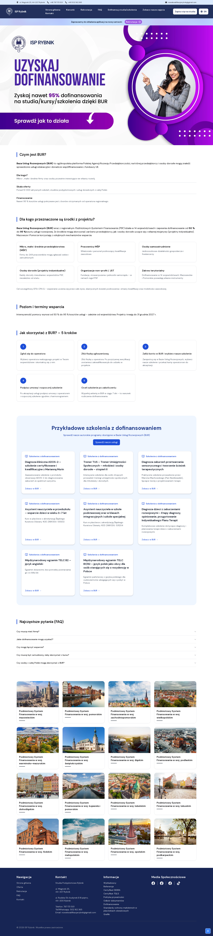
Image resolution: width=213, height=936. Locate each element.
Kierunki (70, 9)
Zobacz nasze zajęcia (154, 9)
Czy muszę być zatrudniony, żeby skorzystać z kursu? (106, 655)
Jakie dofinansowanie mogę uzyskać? (106, 639)
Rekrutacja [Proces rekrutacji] (133, 22)
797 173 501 (69, 906)
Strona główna (52, 9)
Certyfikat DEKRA (112, 890)
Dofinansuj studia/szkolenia (122, 9)
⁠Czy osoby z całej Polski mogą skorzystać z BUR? (106, 662)
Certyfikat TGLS (111, 893)
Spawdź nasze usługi (106, 442)
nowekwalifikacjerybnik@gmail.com (182, 2)
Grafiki (107, 914)
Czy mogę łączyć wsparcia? (106, 647)
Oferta (20, 887)
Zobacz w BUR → (33, 488)
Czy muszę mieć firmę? (106, 631)
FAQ (100, 9)
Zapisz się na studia (185, 11)
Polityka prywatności (114, 897)
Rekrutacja (86, 9)
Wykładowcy (110, 883)
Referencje (109, 886)
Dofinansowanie (111, 904)
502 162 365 (76, 909)
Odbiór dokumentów (114, 900)
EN (203, 11)
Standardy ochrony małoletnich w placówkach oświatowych (120, 909)
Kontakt (49, 13)
